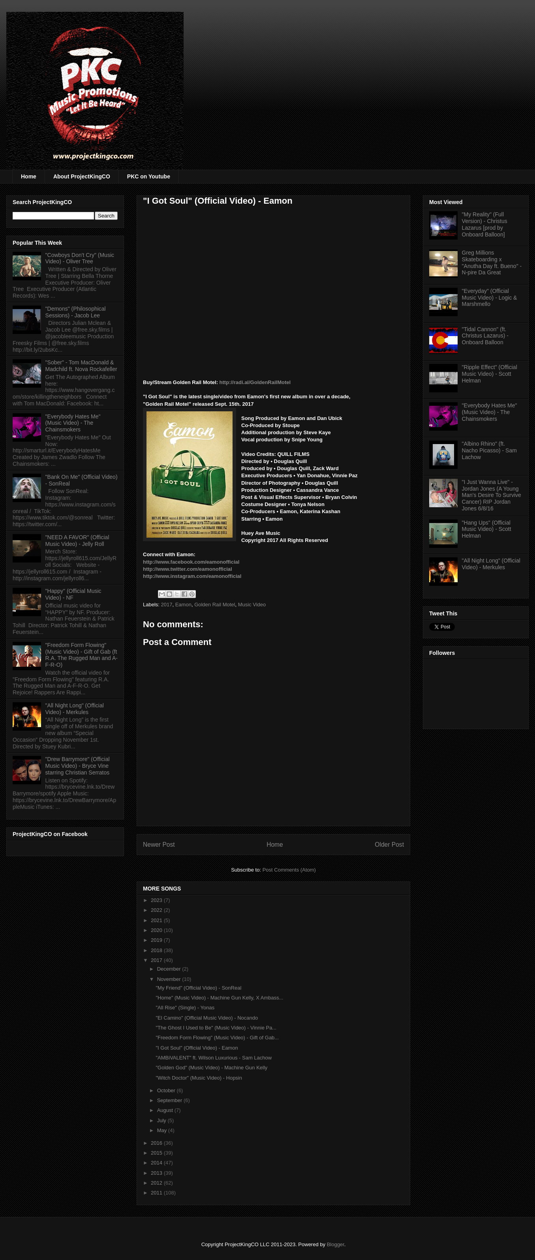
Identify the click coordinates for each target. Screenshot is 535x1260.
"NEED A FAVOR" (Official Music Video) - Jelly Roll (77, 540)
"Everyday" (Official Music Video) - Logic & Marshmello (489, 298)
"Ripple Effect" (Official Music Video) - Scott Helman (489, 374)
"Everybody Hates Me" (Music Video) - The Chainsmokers (73, 423)
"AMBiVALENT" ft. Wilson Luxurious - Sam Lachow (214, 1058)
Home (28, 176)
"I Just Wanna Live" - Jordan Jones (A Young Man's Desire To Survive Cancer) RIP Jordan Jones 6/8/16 (491, 495)
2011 (157, 1193)
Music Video (252, 605)
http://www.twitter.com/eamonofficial (187, 569)
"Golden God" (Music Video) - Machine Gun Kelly (211, 1068)
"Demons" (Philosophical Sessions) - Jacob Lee (75, 312)
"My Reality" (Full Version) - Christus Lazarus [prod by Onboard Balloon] (484, 224)
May (162, 1130)
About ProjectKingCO (81, 176)
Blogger (335, 1244)
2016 (157, 1143)
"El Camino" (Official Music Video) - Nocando (207, 1018)
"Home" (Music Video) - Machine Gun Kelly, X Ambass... (219, 998)
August (166, 1110)
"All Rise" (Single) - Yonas (185, 1008)
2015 (157, 1153)
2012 (157, 1183)
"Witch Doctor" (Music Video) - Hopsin (199, 1078)
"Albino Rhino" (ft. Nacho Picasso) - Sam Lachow (489, 450)
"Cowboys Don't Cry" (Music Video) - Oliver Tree (79, 258)
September (170, 1100)
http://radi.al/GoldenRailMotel (255, 382)
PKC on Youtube (148, 176)
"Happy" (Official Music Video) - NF (73, 594)
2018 (157, 950)
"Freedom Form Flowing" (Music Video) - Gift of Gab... (217, 1038)
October (167, 1090)
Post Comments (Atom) (289, 870)
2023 (157, 900)
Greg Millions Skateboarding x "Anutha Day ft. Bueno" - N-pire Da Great (492, 262)
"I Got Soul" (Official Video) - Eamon (197, 1048)
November (169, 979)
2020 (157, 930)
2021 (157, 920)
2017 (167, 605)
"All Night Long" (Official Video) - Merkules (74, 708)
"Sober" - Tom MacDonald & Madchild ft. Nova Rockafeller (81, 365)
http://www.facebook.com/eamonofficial (191, 562)
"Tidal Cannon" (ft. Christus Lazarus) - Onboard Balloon (485, 336)
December (169, 969)
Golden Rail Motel (214, 605)
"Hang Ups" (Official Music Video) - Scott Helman (486, 529)
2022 (157, 910)
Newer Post (159, 844)
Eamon (183, 605)
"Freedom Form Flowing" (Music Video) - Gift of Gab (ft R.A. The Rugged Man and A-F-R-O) (81, 655)
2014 (157, 1163)
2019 (157, 940)
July (162, 1120)
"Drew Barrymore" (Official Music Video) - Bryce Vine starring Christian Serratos (77, 766)
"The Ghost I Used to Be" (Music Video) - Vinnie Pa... (216, 1028)
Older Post (389, 844)
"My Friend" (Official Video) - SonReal (198, 988)
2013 (157, 1173)
